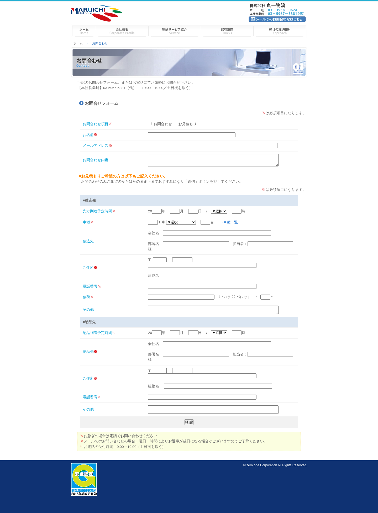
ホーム (78, 43)
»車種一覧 (229, 225)
